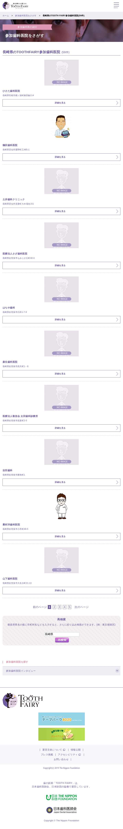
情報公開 (76, 749)
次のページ (82, 606)
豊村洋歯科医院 (11, 524)
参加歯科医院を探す (17, 661)
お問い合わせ (61, 759)
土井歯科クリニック (14, 199)
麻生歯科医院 (10, 362)
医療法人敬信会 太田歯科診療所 (20, 416)
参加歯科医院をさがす (25, 15)
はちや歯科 (9, 307)
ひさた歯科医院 (11, 91)
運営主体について (52, 749)
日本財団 (57, 786)
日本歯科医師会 (40, 786)
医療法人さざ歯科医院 (15, 253)
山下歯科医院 (10, 578)
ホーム (6, 15)
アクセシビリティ (68, 754)
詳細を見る (60, 103)
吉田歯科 (8, 470)
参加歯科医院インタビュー (21, 670)
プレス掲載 (47, 754)
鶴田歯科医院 (10, 145)
